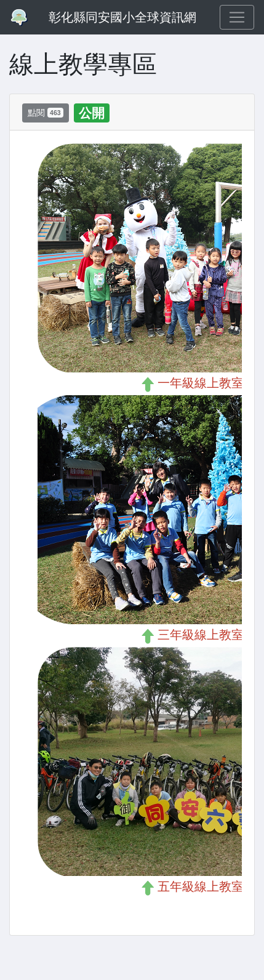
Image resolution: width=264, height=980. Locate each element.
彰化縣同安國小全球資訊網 (122, 17)
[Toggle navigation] (237, 17)
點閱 (45, 113)
